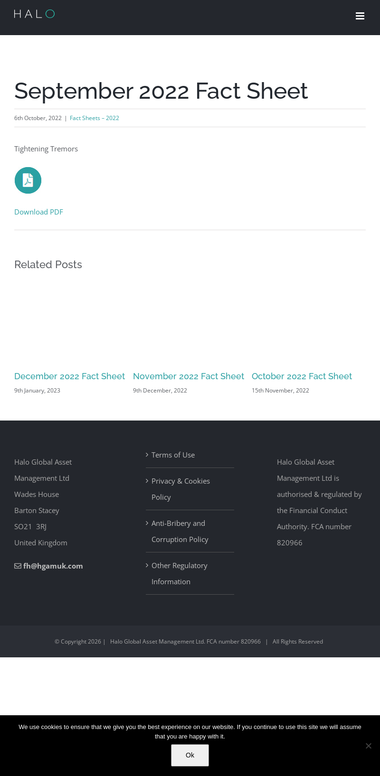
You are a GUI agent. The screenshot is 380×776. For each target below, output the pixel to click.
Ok (190, 755)
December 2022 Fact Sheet (69, 376)
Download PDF (38, 211)
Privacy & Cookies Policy (181, 489)
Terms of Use (173, 454)
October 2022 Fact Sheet (302, 376)
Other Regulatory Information (180, 573)
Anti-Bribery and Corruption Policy (180, 531)
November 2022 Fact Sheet (188, 376)
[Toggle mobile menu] (361, 16)
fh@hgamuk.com (53, 565)
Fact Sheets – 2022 (94, 118)
